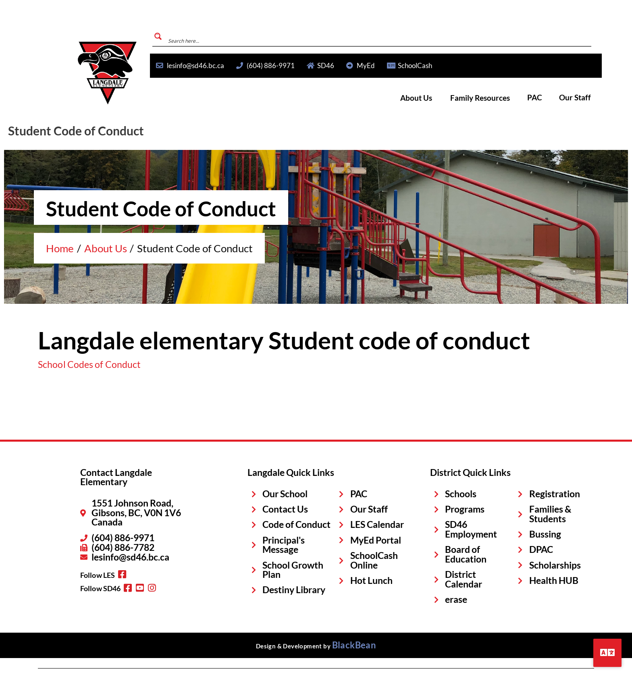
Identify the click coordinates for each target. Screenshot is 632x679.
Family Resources (497, 98)
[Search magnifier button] (449, 36)
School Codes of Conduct (77, 363)
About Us (440, 98)
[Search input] (523, 36)
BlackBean (354, 616)
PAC (544, 98)
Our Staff (578, 98)
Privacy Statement (67, 663)
